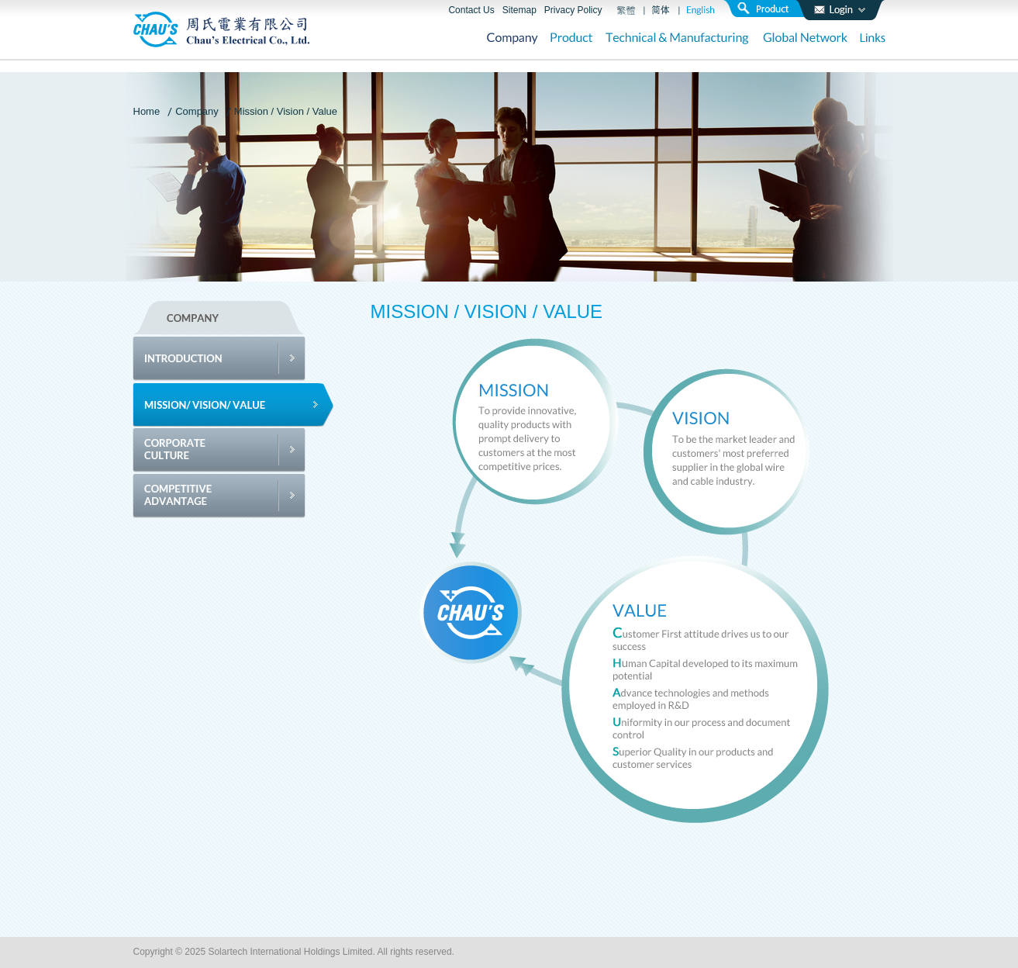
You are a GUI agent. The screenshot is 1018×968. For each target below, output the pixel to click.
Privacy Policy (573, 10)
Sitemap (519, 10)
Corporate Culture (234, 450)
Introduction (234, 359)
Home (146, 111)
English (700, 10)
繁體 (626, 10)
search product (769, 8)
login (840, 10)
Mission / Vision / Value (285, 111)
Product (572, 39)
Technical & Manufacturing (678, 39)
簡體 (661, 10)
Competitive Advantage (234, 496)
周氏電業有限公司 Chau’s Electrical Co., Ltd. (221, 29)
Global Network (805, 39)
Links (872, 39)
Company (512, 39)
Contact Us (471, 10)
